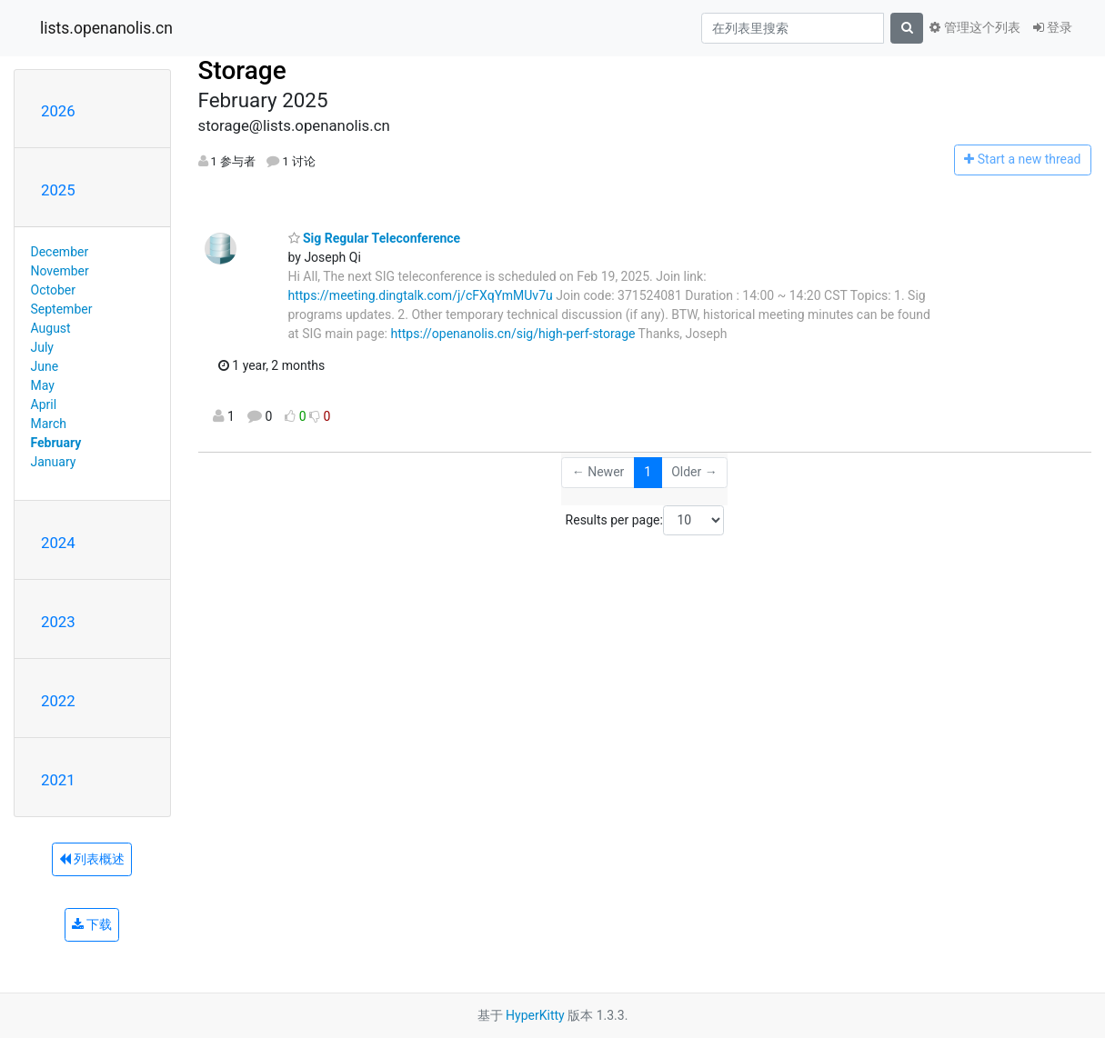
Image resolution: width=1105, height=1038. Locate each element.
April (44, 404)
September (62, 309)
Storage (242, 70)
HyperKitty (535, 1015)
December (60, 252)
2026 (58, 111)
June (45, 366)
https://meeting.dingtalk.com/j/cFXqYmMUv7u (420, 295)
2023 (58, 622)
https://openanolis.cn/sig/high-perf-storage (512, 333)
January (53, 461)
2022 (58, 701)
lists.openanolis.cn (106, 28)
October (53, 290)
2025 (58, 190)
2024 (58, 543)
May (43, 385)
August (51, 328)
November (60, 271)
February (56, 442)
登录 (1052, 27)
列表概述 (92, 859)
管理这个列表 (974, 27)
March (49, 423)
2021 (58, 780)
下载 (92, 924)
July (42, 347)
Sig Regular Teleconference (374, 238)
